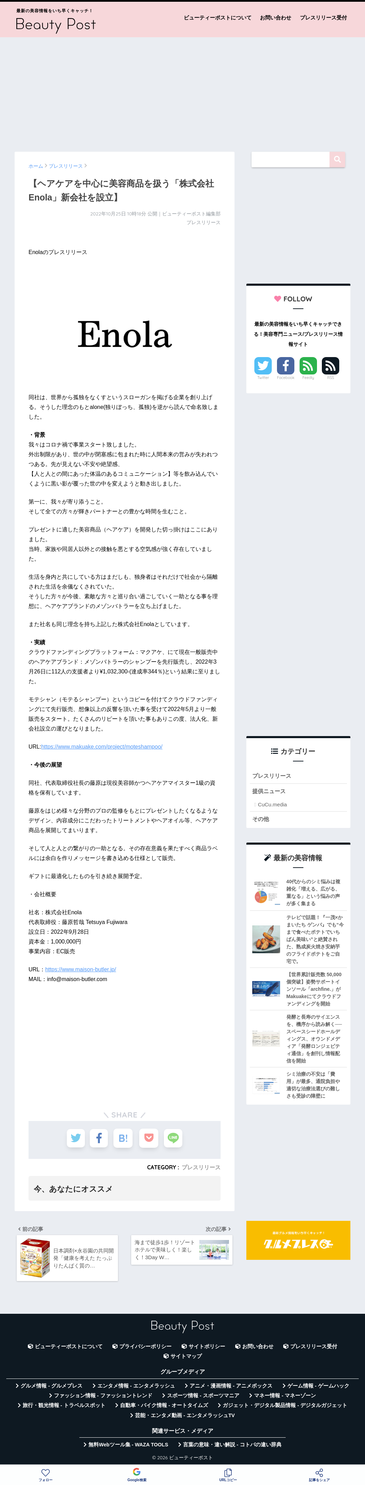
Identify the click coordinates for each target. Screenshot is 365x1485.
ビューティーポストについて (218, 18)
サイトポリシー (207, 1348)
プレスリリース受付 (323, 18)
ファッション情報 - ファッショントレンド (103, 1397)
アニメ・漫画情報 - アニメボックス (231, 1387)
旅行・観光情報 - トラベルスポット (64, 1407)
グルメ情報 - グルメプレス (51, 1387)
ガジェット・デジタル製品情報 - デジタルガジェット (285, 1407)
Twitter (263, 377)
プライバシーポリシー (145, 1348)
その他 (261, 819)
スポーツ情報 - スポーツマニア (203, 1397)
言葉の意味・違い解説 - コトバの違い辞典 (232, 1446)
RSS (330, 377)
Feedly (308, 377)
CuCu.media (272, 805)
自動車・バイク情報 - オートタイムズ (164, 1407)
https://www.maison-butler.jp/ (80, 969)
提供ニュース (270, 791)
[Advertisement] (182, 91)
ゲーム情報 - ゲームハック (318, 1387)
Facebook (285, 377)
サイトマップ (186, 1358)
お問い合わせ (275, 18)
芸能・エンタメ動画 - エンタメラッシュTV (185, 1417)
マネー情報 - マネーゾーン (285, 1397)
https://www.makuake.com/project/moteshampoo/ (101, 747)
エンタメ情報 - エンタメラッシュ (136, 1387)
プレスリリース (201, 1167)
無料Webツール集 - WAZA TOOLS (128, 1446)
